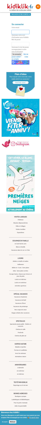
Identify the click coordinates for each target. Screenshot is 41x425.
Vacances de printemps (20, 306)
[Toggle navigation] (2, 5)
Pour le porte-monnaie (20, 403)
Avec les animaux (20, 353)
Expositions (20, 232)
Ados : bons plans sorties (20, 271)
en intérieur (20, 374)
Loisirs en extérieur (20, 282)
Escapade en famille (21, 241)
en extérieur (20, 371)
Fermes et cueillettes (20, 350)
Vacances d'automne (20, 297)
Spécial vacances (20, 294)
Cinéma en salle (20, 329)
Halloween (20, 264)
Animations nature (20, 356)
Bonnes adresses (20, 393)
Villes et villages (20, 226)
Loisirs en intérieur (20, 279)
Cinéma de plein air (20, 336)
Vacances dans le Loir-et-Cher (20, 250)
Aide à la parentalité (21, 406)
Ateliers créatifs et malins (20, 261)
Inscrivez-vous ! (20, 82)
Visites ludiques (20, 217)
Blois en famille (20, 247)
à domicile (20, 367)
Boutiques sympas (20, 396)
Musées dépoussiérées (20, 223)
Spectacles (20, 321)
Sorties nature (20, 344)
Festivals (20, 332)
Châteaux (20, 220)
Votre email (15, 27)
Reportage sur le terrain (20, 385)
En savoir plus (34, 417)
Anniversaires (20, 365)
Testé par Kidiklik (20, 382)
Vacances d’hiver (20, 303)
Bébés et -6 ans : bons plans (20, 267)
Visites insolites (20, 229)
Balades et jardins (20, 347)
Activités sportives (20, 286)
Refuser (12, 422)
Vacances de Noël (20, 300)
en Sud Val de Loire (20, 244)
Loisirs (20, 258)
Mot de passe (16, 39)
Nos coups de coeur (20, 309)
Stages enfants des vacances (20, 313)
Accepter (5, 422)
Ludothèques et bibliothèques (20, 399)
